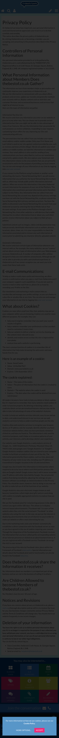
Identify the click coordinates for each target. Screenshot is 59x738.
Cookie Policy (29, 723)
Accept (39, 730)
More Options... (23, 730)
